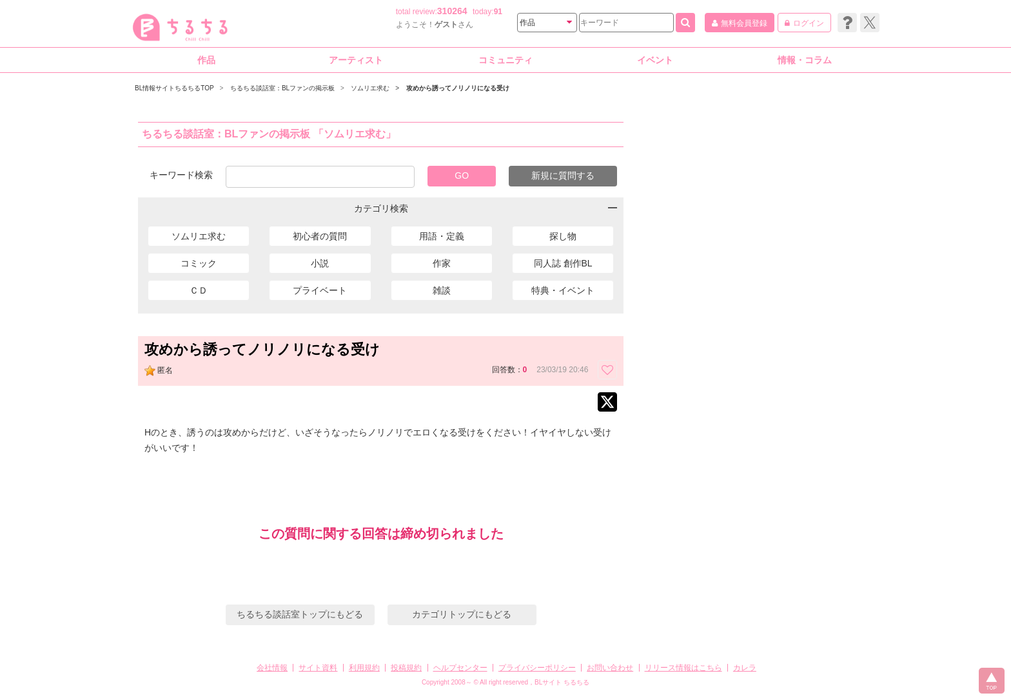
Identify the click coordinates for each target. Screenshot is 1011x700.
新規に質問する (562, 175)
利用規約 (364, 668)
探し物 (562, 236)
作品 (206, 60)
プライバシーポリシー (537, 668)
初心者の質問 (320, 236)
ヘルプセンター (460, 668)
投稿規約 (406, 668)
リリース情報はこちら (683, 668)
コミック (199, 263)
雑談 (442, 290)
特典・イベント (562, 290)
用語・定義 (441, 236)
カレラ (744, 668)
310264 (452, 11)
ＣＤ (199, 290)
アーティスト (356, 60)
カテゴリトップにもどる (461, 614)
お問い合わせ (610, 668)
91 (498, 11)
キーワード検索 (181, 174)
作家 (442, 263)
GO (462, 175)
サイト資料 (318, 668)
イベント (655, 60)
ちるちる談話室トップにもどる (300, 614)
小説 (320, 263)
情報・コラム (805, 60)
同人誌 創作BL (563, 263)
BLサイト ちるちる (562, 682)
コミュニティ (505, 60)
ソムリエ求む (199, 236)
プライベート (320, 290)
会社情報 (272, 668)
